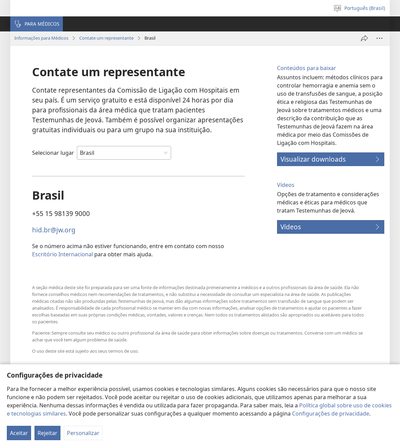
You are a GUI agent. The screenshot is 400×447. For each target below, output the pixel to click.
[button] (36, 23)
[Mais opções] (379, 38)
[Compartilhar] (364, 38)
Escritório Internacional (62, 254)
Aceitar (19, 433)
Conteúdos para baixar (306, 68)
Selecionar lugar (53, 153)
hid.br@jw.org (53, 229)
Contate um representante (106, 38)
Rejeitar (47, 433)
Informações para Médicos (41, 38)
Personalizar (83, 433)
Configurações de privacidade (330, 413)
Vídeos (285, 185)
